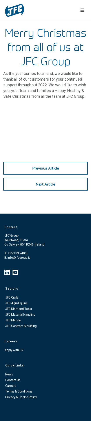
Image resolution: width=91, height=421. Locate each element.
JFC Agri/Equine (16, 303)
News (9, 374)
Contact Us (12, 380)
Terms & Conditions (18, 391)
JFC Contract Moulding (21, 326)
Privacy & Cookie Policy (21, 397)
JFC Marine (13, 320)
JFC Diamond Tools (18, 309)
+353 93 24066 (18, 253)
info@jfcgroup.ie (19, 257)
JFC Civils (11, 297)
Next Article (45, 184)
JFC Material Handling (20, 314)
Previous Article (45, 168)
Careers (10, 385)
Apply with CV (14, 350)
